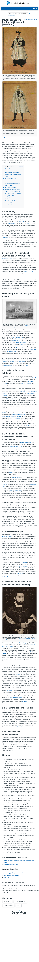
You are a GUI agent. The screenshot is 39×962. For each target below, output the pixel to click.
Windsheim (19, 416)
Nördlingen (11, 416)
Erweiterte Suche (11, 15)
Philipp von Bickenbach (11, 399)
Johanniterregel (11, 223)
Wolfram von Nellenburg (22, 347)
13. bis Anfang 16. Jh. (20, 901)
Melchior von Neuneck (21, 566)
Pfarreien (30, 271)
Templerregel (14, 227)
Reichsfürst (5, 576)
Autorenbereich (10, 917)
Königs (21, 344)
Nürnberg (11, 472)
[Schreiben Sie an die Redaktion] (36, 19)
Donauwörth (33, 349)
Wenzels (28, 425)
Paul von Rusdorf (16, 477)
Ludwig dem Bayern (21, 342)
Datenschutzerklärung (22, 917)
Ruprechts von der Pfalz (16, 446)
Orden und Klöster (8, 905)
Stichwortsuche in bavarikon (10, 864)
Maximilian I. (20, 573)
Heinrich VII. (15, 340)
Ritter (28, 223)
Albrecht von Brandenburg (19, 643)
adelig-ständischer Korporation (15, 726)
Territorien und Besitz (7, 258)
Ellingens (4, 361)
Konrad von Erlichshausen (15, 490)
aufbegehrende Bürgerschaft (19, 414)
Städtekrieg (5, 412)
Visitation (16, 554)
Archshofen (5, 420)
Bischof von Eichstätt (26, 383)
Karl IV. (34, 377)
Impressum (16, 917)
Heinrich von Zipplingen (12, 351)
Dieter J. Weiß (7, 138)
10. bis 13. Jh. (7, 901)
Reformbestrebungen (7, 536)
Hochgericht (22, 361)
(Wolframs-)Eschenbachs (8, 360)
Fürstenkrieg (23, 562)
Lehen (25, 273)
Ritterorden (6, 877)
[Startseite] (19, 3)
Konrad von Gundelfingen (16, 337)
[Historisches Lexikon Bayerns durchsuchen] (18, 13)
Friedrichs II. (5, 237)
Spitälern (26, 271)
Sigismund (17, 674)
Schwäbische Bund (26, 701)
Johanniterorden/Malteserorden (11, 875)
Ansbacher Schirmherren (16, 697)
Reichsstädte (5, 416)
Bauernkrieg (10, 690)
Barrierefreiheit (29, 917)
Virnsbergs (11, 361)
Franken (26, 365)
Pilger (23, 219)
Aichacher (23, 391)
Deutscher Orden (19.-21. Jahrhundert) (13, 872)
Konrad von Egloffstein (26, 442)
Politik (18, 905)
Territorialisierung (8, 365)
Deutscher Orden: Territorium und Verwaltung (15, 873)
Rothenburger (17, 418)
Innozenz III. (21, 221)
